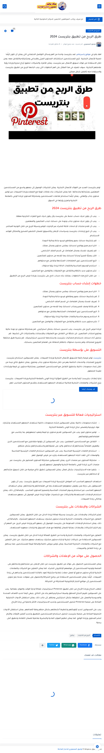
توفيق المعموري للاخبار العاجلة (70, 749)
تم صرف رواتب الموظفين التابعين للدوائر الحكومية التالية (58, 19)
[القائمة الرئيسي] (99, 6)
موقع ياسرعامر (83, 55)
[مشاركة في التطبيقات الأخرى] (42, 645)
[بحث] (5, 6)
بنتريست (97, 358)
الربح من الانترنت (93, 31)
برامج (72, 635)
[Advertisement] (52, 163)
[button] (85, 645)
